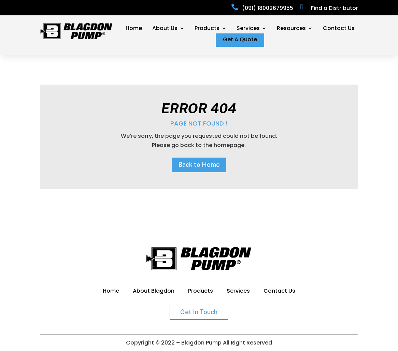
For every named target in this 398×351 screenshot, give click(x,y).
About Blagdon (153, 292)
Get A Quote (240, 40)
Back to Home (199, 164)
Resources (291, 29)
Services (248, 29)
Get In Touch (198, 312)
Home (134, 29)
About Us (164, 29)
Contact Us (339, 29)
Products (207, 29)
